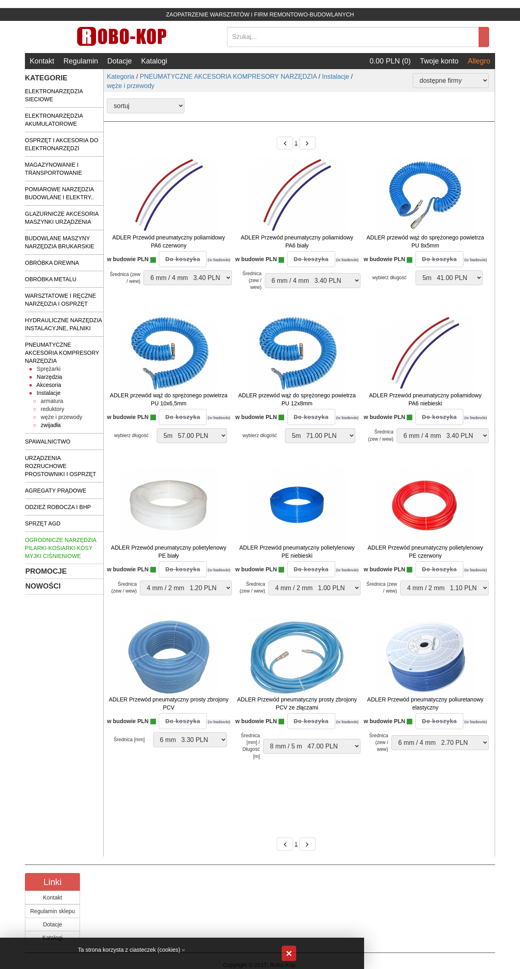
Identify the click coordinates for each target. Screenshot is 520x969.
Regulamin (80, 61)
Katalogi (154, 61)
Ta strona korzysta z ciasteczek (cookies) (129, 950)
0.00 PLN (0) (390, 61)
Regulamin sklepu (52, 911)
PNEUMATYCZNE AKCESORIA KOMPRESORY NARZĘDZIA (228, 76)
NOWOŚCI (43, 586)
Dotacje (119, 61)
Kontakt (42, 61)
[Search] (353, 37)
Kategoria (121, 76)
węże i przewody (130, 85)
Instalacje (335, 76)
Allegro (479, 61)
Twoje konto (439, 61)
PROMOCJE (46, 571)
